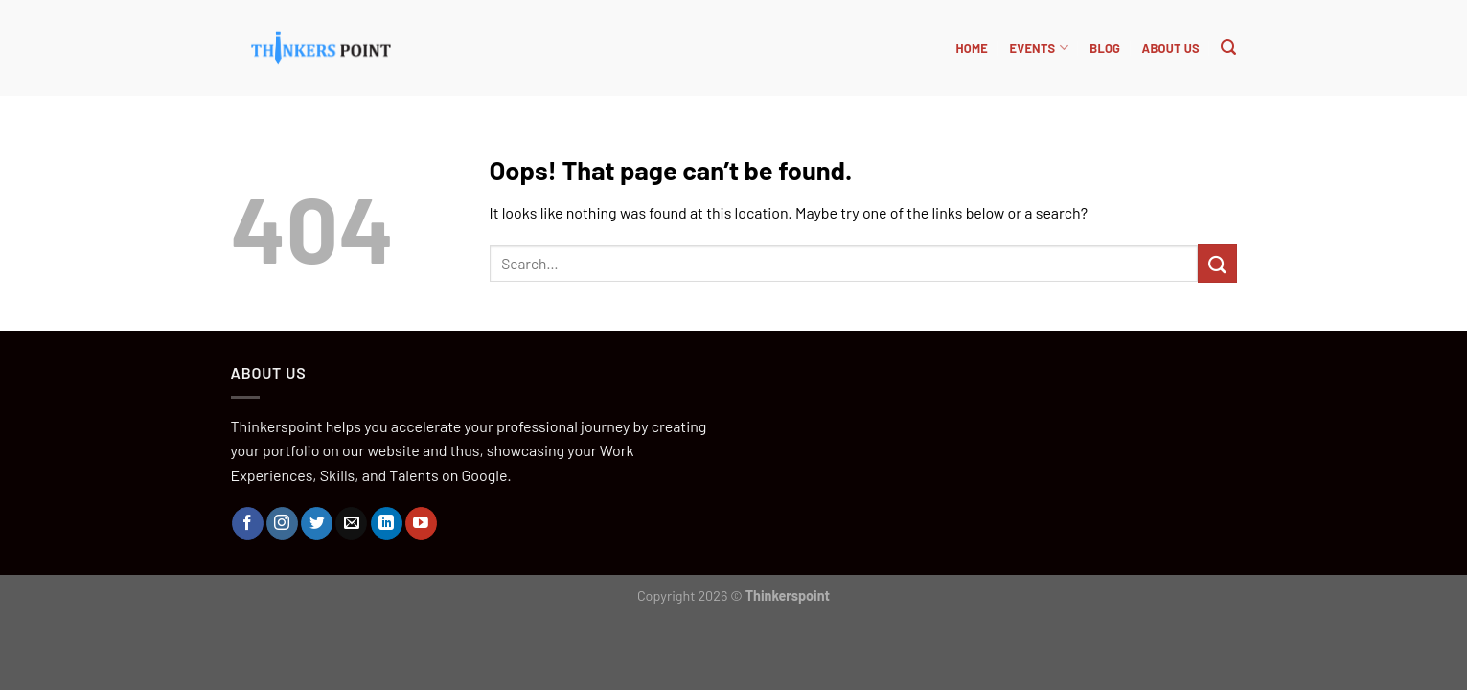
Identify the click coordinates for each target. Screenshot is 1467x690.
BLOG (1104, 48)
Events (1038, 47)
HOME (971, 48)
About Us (1171, 48)
